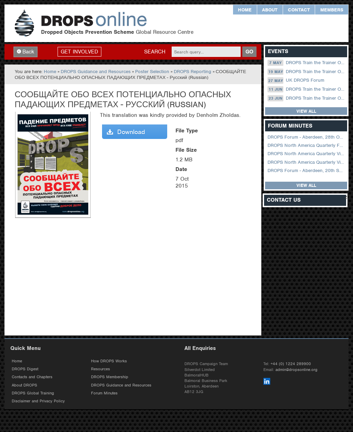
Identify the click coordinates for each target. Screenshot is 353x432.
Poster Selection (152, 71)
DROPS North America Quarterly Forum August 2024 (307, 145)
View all (306, 111)
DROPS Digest (25, 369)
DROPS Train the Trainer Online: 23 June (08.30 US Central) (307, 98)
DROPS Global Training (33, 393)
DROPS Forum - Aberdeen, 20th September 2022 (307, 170)
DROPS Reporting (192, 71)
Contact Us (284, 200)
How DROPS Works (109, 361)
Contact (299, 10)
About (270, 10)
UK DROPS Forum (296, 80)
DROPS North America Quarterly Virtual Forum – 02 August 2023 (307, 154)
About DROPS (24, 385)
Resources (100, 369)
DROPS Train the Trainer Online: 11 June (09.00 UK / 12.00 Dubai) (307, 89)
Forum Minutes (104, 393)
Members (331, 10)
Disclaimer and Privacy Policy (38, 401)
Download (126, 132)
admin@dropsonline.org (296, 369)
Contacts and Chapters (32, 377)
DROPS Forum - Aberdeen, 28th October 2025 (307, 137)
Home (245, 10)
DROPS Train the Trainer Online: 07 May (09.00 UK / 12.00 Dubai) (307, 63)
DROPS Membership (109, 377)
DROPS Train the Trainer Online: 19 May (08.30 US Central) (307, 72)
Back (25, 51)
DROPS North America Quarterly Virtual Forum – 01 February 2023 (307, 162)
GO (249, 51)
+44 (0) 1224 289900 (291, 363)
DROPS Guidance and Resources (96, 71)
